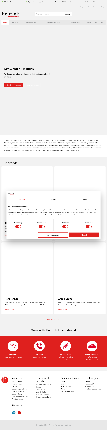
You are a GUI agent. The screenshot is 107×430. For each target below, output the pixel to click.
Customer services (73, 7)
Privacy (51, 425)
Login (103, 7)
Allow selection (53, 235)
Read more (10, 309)
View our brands (33, 85)
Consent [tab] (22, 199)
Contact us (96, 7)
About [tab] (85, 199)
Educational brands (42, 380)
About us (17, 378)
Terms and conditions (63, 425)
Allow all (84, 235)
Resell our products (14, 85)
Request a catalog (86, 7)
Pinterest (19, 412)
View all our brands (54, 319)
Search (67, 14)
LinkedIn (13, 412)
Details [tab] (53, 199)
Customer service (70, 378)
